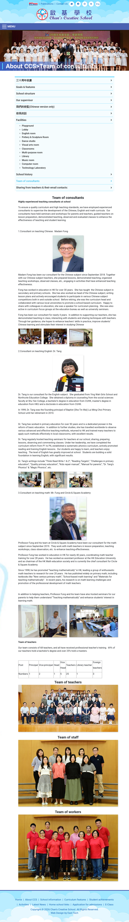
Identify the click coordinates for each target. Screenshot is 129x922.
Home (18, 899)
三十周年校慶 (24, 80)
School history (24, 174)
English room (29, 133)
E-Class (109, 904)
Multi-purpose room (32, 152)
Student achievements (101, 899)
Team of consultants (28, 181)
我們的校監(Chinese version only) (35, 106)
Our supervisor (24, 100)
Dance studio (29, 141)
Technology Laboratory (34, 167)
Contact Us (62, 3)
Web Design (57, 912)
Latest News (39, 904)
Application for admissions (87, 904)
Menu (11, 26)
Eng (97, 4)
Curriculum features (75, 899)
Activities (24, 904)
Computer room (30, 164)
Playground (28, 125)
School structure (25, 93)
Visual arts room (30, 144)
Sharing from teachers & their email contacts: (42, 187)
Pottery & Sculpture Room (35, 137)
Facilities (21, 120)
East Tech (73, 912)
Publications (47, 3)
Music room (28, 160)
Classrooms (28, 148)
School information (50, 899)
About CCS (31, 899)
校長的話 (21, 113)
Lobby (25, 129)
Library (25, 156)
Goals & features (25, 87)
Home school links (59, 904)
